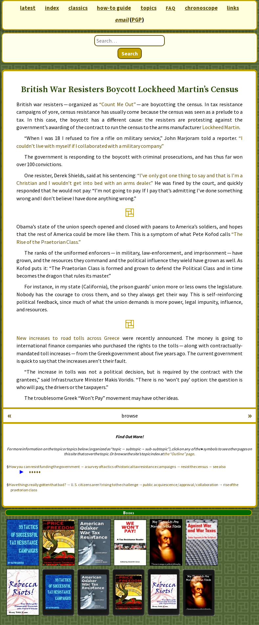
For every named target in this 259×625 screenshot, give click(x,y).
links (233, 7)
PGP (137, 19)
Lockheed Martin (220, 127)
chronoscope (201, 7)
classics (78, 7)
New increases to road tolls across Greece (67, 338)
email (122, 19)
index (52, 7)
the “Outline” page (179, 453)
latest (27, 7)
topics (148, 7)
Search (129, 53)
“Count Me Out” (117, 104)
